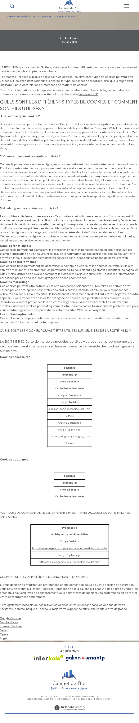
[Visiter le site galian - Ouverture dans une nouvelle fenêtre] (85, 658)
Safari (3, 630)
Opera (4, 634)
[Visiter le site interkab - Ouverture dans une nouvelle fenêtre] (49, 657)
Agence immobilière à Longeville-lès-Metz (30, 16)
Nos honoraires (34, 699)
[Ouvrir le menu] (126, 6)
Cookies (108, 699)
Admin (76, 699)
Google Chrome (10, 618)
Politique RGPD (88, 94)
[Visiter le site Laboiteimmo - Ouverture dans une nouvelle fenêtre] (69, 711)
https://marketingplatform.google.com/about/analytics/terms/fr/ (69, 548)
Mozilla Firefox (9, 622)
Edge (3, 638)
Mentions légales (63, 699)
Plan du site (48, 699)
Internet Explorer (11, 626)
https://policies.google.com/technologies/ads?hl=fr (69, 562)
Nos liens (84, 699)
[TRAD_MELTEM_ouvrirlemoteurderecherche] (12, 6)
